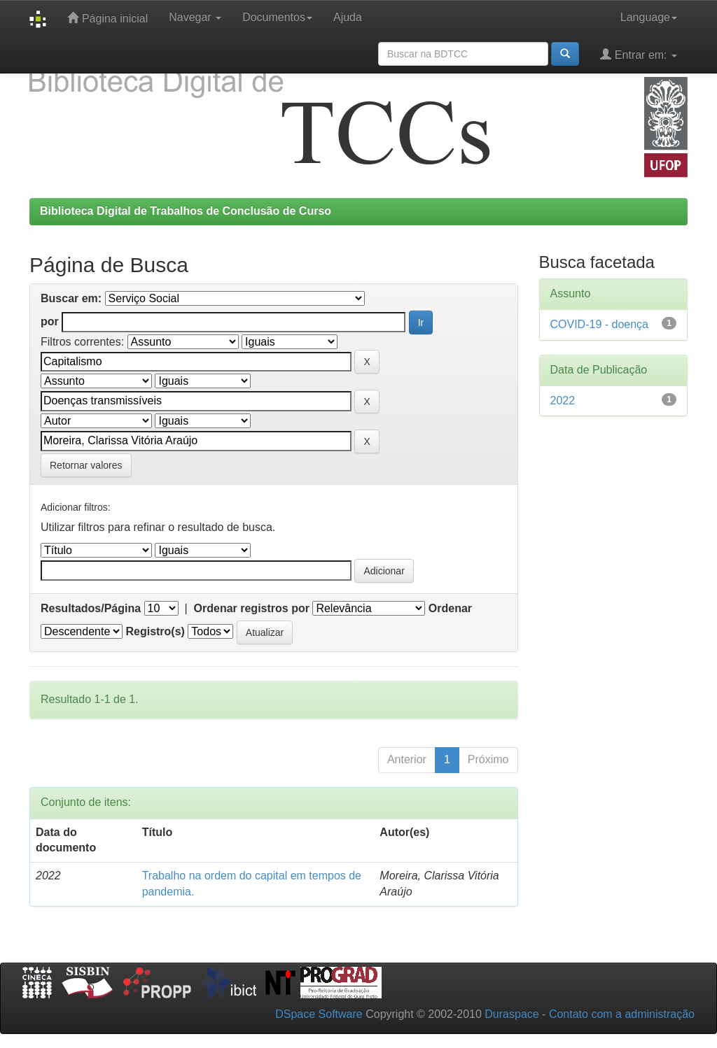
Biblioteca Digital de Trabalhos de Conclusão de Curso (185, 211)
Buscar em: (71, 298)
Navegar (195, 17)
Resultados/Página (91, 608)
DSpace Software (319, 1014)
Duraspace (511, 1014)
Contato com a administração (622, 1014)
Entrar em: (638, 54)
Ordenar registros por (251, 608)
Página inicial (107, 17)
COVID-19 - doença (599, 324)
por (50, 321)
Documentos (277, 17)
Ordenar (450, 608)
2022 (563, 400)
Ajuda (347, 17)
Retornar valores (86, 465)
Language (648, 17)
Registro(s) (154, 631)
